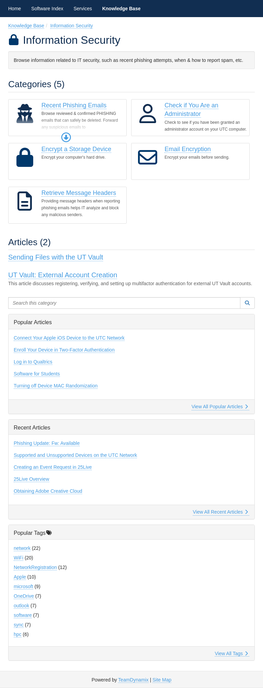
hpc (18, 634)
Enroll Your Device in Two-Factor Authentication (64, 350)
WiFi (18, 557)
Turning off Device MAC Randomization (56, 385)
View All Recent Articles (220, 512)
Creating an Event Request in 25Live (53, 467)
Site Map (161, 680)
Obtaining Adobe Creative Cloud (48, 491)
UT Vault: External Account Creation (62, 275)
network (22, 548)
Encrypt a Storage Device (76, 149)
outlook (21, 605)
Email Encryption (187, 149)
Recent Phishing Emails (74, 105)
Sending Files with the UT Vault (55, 257)
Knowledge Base (121, 8)
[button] (66, 137)
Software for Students (37, 373)
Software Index (47, 8)
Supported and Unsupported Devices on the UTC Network (75, 455)
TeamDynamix (133, 680)
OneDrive (24, 596)
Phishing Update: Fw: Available (47, 443)
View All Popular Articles (219, 406)
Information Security (71, 25)
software (23, 615)
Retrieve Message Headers (78, 192)
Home (14, 8)
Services (83, 8)
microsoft (23, 586)
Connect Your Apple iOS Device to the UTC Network (69, 338)
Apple (20, 577)
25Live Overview (31, 479)
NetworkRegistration (35, 567)
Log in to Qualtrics (33, 362)
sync (19, 624)
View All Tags (231, 653)
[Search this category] (124, 303)
